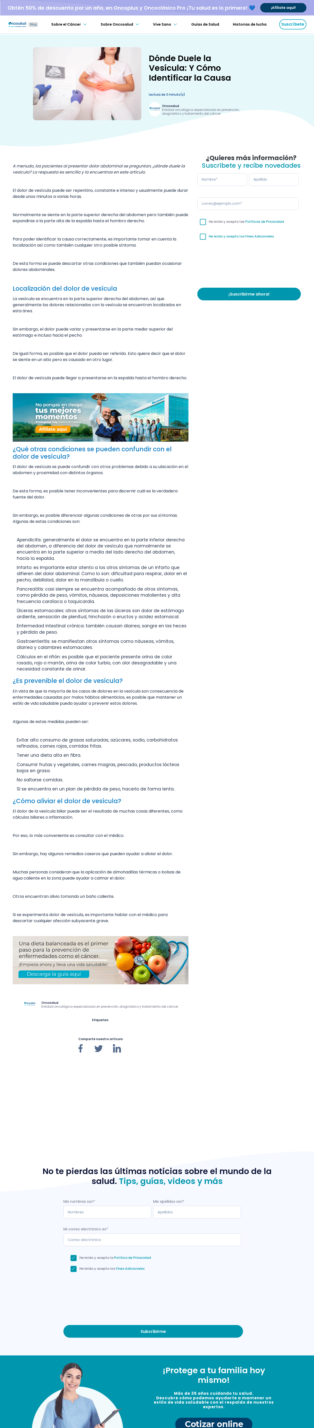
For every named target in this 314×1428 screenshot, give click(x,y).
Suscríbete (292, 24)
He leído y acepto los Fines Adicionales (241, 236)
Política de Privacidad (132, 1257)
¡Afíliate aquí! (283, 7)
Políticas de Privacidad (264, 221)
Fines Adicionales (130, 1268)
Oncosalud (170, 106)
